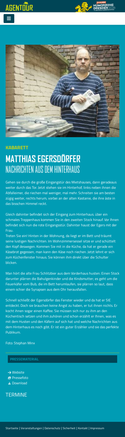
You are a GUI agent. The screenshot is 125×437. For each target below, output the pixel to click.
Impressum (97, 428)
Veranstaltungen (31, 428)
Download (17, 383)
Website (16, 372)
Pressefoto (18, 377)
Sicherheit (69, 428)
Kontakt (83, 428)
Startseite (12, 428)
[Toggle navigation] (9, 18)
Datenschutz (52, 428)
